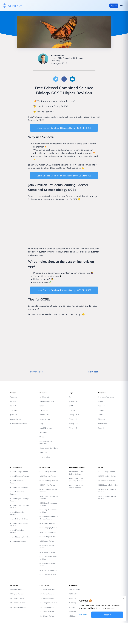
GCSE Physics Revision (47, 485)
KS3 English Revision (47, 589)
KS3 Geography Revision (48, 603)
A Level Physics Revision (19, 487)
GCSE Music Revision (47, 552)
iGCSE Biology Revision (106, 472)
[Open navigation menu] (121, 5)
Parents (13, 401)
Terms (71, 397)
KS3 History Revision (46, 607)
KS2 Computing (74, 589)
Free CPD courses (45, 428)
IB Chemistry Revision (18, 598)
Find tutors (43, 452)
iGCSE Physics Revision (106, 480)
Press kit (101, 428)
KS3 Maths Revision (46, 612)
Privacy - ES (73, 419)
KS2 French (73, 598)
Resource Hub (44, 419)
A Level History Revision (19, 519)
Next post (94, 371)
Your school (14, 410)
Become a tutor (45, 457)
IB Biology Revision (17, 589)
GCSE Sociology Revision (48, 570)
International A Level (47, 401)
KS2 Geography (74, 603)
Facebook (101, 406)
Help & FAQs (102, 424)
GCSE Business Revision (48, 476)
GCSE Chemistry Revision (48, 480)
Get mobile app (15, 419)
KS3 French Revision (46, 594)
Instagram (102, 401)
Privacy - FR (73, 424)
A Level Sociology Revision (20, 537)
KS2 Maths (73, 612)
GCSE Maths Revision (47, 541)
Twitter (100, 415)
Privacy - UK (73, 401)
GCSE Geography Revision (48, 528)
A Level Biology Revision (19, 472)
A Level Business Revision (19, 476)
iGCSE (41, 406)
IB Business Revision (17, 603)
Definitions (43, 432)
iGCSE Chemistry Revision (107, 476)
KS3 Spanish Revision (47, 598)
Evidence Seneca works (18, 424)
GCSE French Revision (47, 523)
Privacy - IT (73, 428)
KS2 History (73, 607)
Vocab (41, 437)
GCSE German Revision (47, 532)
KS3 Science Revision (47, 616)
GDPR (71, 406)
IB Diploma (43, 410)
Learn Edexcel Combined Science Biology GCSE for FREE (64, 128)
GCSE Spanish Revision (47, 575)
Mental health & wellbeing (48, 448)
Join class (13, 415)
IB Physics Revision (17, 594)
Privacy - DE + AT (75, 415)
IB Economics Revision (18, 607)
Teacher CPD (44, 415)
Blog (41, 424)
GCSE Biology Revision (47, 472)
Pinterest (101, 419)
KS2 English (73, 594)
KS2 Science (73, 616)
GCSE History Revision (47, 537)
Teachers (13, 397)
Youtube (101, 410)
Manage (83, 614)
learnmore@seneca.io (106, 397)
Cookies (72, 410)
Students (13, 406)
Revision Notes (44, 397)
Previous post (35, 371)
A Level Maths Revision (18, 541)
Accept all (107, 614)
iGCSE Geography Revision (108, 485)
